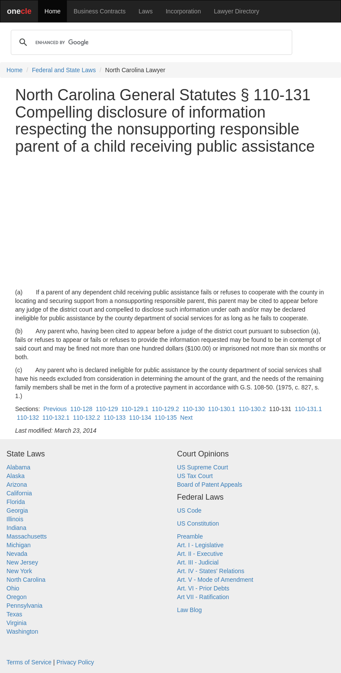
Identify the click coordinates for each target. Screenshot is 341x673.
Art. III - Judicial (197, 562)
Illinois (14, 519)
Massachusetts (26, 536)
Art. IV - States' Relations (210, 571)
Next (186, 417)
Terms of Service (28, 662)
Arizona (16, 484)
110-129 (107, 408)
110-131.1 (308, 408)
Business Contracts (99, 11)
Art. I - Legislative (200, 545)
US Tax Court (195, 475)
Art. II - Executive (200, 553)
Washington (22, 631)
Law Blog (189, 609)
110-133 (115, 417)
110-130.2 (252, 408)
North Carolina (25, 579)
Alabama (18, 467)
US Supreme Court (202, 467)
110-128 (81, 408)
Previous (54, 408)
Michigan (18, 545)
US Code (189, 510)
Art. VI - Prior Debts (203, 588)
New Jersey (22, 562)
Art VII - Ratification (203, 596)
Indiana (16, 527)
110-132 (28, 417)
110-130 (194, 408)
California (19, 493)
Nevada (16, 553)
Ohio (12, 588)
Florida (15, 501)
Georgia (17, 510)
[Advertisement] (170, 221)
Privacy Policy (75, 662)
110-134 (140, 417)
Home (52, 11)
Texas (14, 614)
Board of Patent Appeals (209, 484)
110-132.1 (55, 417)
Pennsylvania (24, 605)
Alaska (15, 475)
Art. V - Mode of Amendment (215, 579)
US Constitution (198, 523)
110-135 (166, 417)
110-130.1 (221, 408)
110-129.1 (134, 408)
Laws (146, 11)
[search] (150, 42)
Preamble (190, 536)
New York (19, 571)
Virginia (16, 622)
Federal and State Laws (64, 70)
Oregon (16, 596)
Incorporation (183, 11)
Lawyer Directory (236, 11)
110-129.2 (165, 408)
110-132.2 (86, 417)
